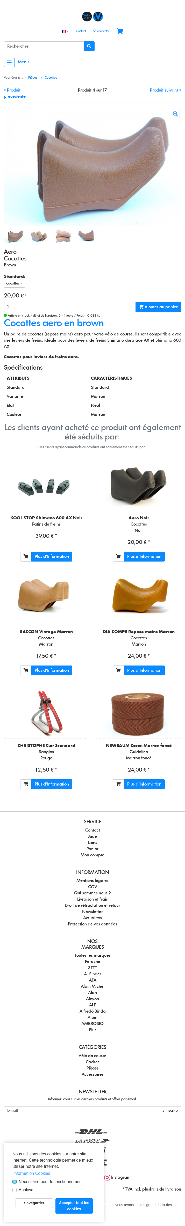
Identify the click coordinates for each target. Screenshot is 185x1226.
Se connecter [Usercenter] (101, 31)
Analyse (26, 1190)
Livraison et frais (92, 899)
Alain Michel (92, 986)
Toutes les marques (93, 955)
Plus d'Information (52, 557)
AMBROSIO (92, 1024)
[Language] (65, 31)
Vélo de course (92, 1056)
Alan (92, 993)
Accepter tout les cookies (74, 1206)
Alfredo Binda (93, 1011)
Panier (92, 849)
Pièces (92, 1068)
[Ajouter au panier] (26, 557)
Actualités (92, 918)
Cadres (92, 1062)
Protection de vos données (92, 924)
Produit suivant (165, 90)
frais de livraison (165, 1189)
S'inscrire (170, 1110)
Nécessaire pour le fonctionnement (51, 1181)
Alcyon (92, 999)
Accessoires (93, 1074)
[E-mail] (81, 1110)
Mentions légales (92, 881)
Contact (81, 31)
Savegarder (34, 1203)
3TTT (92, 968)
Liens (92, 843)
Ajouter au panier (158, 307)
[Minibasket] (119, 31)
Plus (92, 1030)
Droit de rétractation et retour (92, 905)
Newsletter (92, 912)
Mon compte (92, 855)
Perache (92, 962)
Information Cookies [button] (31, 1173)
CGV (92, 887)
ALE (92, 1005)
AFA (92, 980)
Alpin (92, 1017)
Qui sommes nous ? (92, 893)
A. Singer (92, 974)
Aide (92, 836)
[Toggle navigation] (9, 62)
